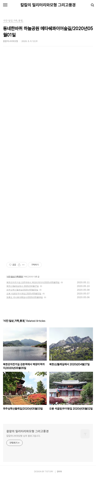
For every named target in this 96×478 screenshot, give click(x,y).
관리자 (59, 471)
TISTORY (49, 471)
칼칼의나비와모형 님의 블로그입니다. (23, 436)
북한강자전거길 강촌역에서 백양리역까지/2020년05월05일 (33, 282)
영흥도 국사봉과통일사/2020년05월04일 (24, 297)
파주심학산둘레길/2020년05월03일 (22, 290)
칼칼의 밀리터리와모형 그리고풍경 (48, 5)
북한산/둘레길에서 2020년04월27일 (22, 286)
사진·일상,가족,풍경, (15, 276)
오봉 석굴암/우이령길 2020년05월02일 (23, 293)
